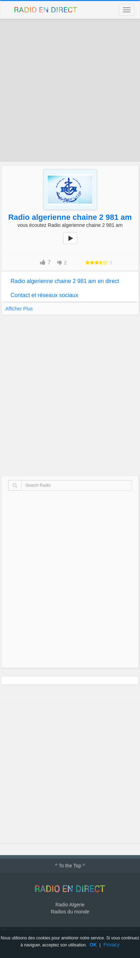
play (74, 243)
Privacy (112, 944)
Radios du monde (70, 911)
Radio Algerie (70, 904)
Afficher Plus (19, 308)
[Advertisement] (70, 90)
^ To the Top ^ (70, 865)
